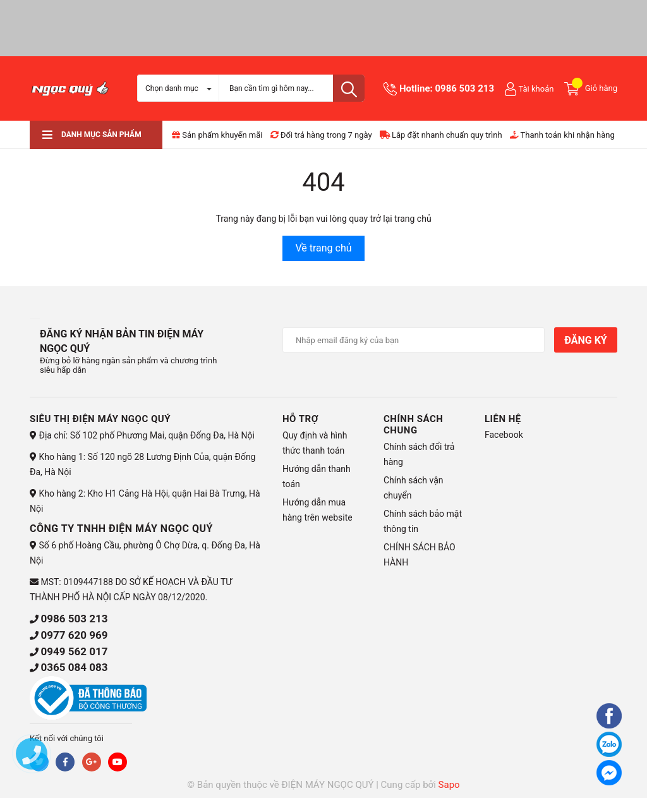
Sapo (449, 784)
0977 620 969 (73, 635)
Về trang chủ (323, 248)
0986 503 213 (464, 88)
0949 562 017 (73, 651)
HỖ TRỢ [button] (300, 419)
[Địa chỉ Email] (413, 340)
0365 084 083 (73, 667)
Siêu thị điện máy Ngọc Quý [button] (100, 419)
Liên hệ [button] (503, 419)
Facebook (504, 435)
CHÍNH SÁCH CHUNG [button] (413, 424)
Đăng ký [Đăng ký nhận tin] (585, 340)
